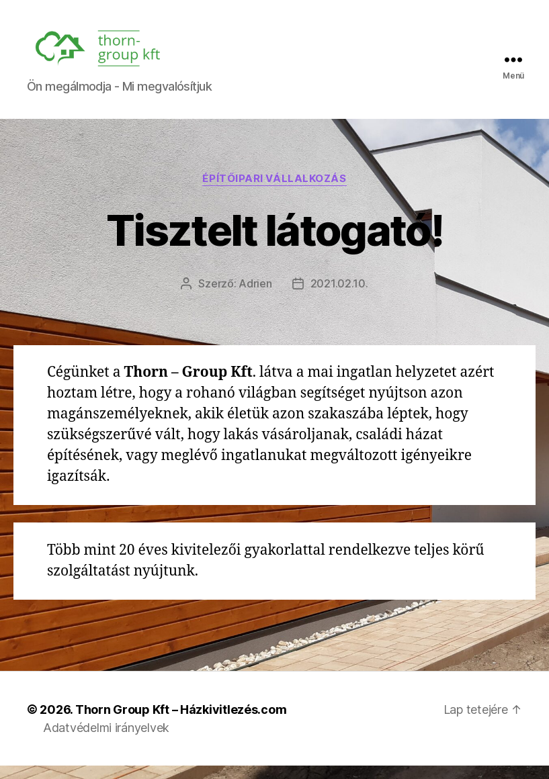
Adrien (255, 297)
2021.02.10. (339, 297)
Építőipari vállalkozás (274, 192)
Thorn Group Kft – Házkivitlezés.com (181, 723)
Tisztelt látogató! (274, 243)
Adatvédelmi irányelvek (106, 741)
